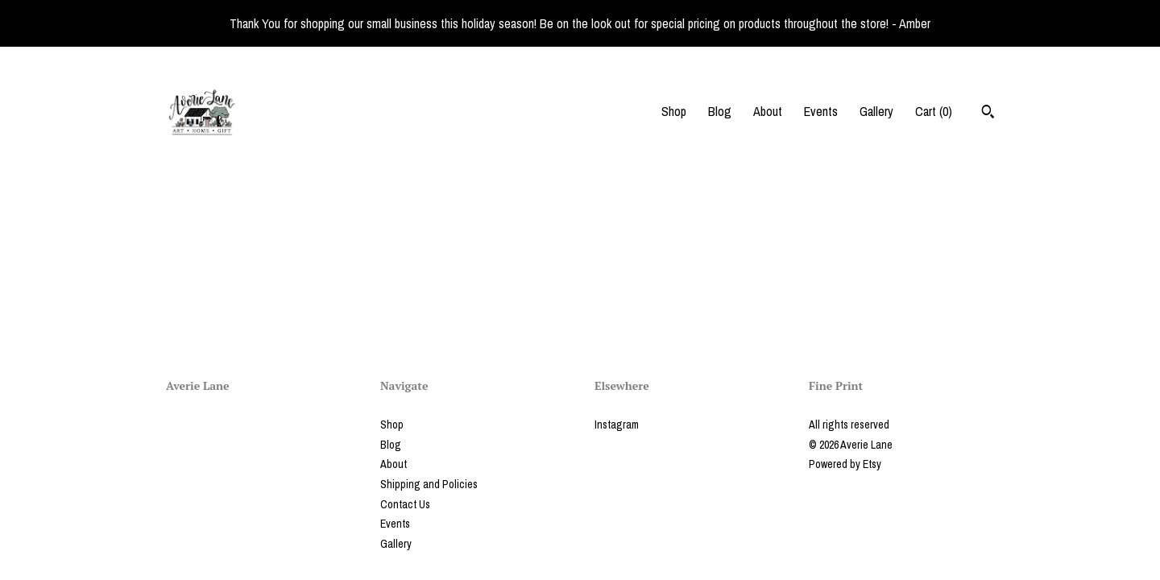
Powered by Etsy (845, 464)
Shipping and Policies (429, 484)
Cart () (933, 111)
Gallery (876, 111)
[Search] (988, 113)
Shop (673, 111)
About (767, 111)
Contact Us (405, 504)
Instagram (616, 424)
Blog (719, 111)
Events (821, 111)
